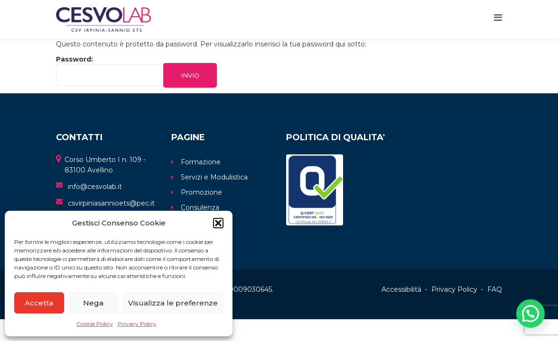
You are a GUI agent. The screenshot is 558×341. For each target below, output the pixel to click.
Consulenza (200, 207)
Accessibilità (401, 289)
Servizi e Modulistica (214, 177)
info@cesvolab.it (95, 186)
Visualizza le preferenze (173, 302)
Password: (108, 70)
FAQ (494, 289)
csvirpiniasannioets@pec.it (111, 203)
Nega (93, 302)
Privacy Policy (137, 323)
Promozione (201, 192)
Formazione (201, 162)
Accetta (39, 302)
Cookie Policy (94, 323)
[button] (218, 223)
